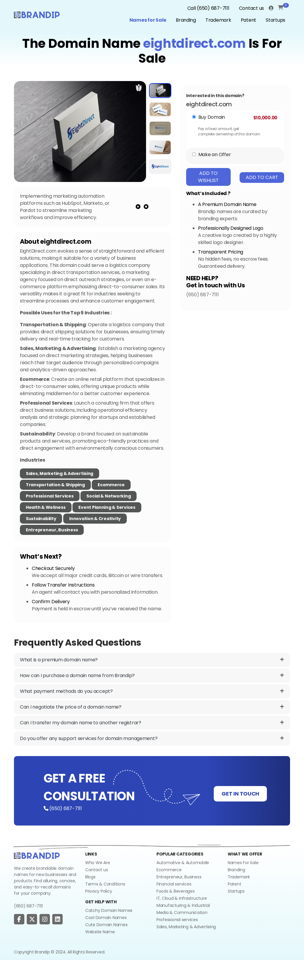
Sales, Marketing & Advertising (59, 473)
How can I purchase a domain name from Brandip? (152, 675)
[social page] (19, 919)
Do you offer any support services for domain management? (152, 738)
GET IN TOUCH (240, 793)
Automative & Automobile (182, 863)
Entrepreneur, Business (52, 530)
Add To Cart (262, 177)
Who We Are (97, 863)
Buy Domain (211, 117)
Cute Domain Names (106, 925)
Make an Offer (214, 154)
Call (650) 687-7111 (208, 8)
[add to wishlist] (138, 87)
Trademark (218, 20)
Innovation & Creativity (95, 519)
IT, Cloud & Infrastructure (181, 898)
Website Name (100, 932)
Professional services (177, 920)
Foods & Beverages (175, 891)
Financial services (173, 884)
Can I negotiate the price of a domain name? (152, 707)
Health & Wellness (46, 507)
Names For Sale (243, 863)
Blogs (90, 877)
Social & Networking (108, 496)
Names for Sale (147, 20)
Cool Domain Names (106, 918)
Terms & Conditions (105, 884)
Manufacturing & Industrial (183, 905)
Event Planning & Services (106, 507)
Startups (275, 20)
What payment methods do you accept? (152, 691)
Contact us (251, 8)
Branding (186, 20)
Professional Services (50, 496)
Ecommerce (111, 485)
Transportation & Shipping (55, 485)
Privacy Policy (98, 891)
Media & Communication (182, 912)
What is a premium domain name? (152, 659)
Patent (248, 20)
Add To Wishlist (208, 177)
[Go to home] (37, 855)
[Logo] (37, 14)
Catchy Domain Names (108, 910)
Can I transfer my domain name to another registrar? (152, 722)
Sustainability (41, 519)
